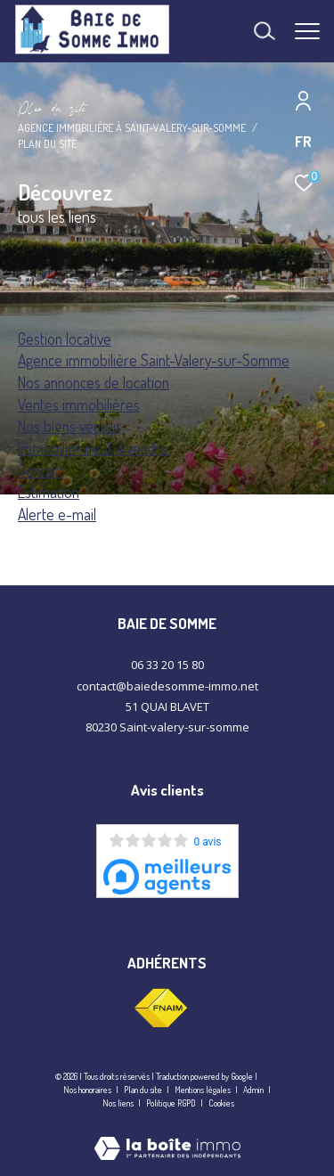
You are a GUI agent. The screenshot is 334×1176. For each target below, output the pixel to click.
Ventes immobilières (79, 404)
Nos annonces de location (93, 382)
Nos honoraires (87, 1089)
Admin (254, 1089)
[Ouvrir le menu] (307, 31)
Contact (40, 470)
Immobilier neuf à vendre (93, 448)
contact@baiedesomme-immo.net (167, 686)
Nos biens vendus (70, 426)
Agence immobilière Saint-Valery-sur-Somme (153, 360)
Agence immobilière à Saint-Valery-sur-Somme (132, 127)
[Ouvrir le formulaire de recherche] (264, 31)
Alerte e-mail (57, 514)
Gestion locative (64, 338)
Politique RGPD (171, 1103)
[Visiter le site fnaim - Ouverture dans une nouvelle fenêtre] (160, 1008)
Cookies (221, 1103)
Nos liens (118, 1103)
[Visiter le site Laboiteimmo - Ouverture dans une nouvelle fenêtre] (167, 1136)
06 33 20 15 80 (167, 665)
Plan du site (144, 1089)
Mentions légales (203, 1089)
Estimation (48, 492)
